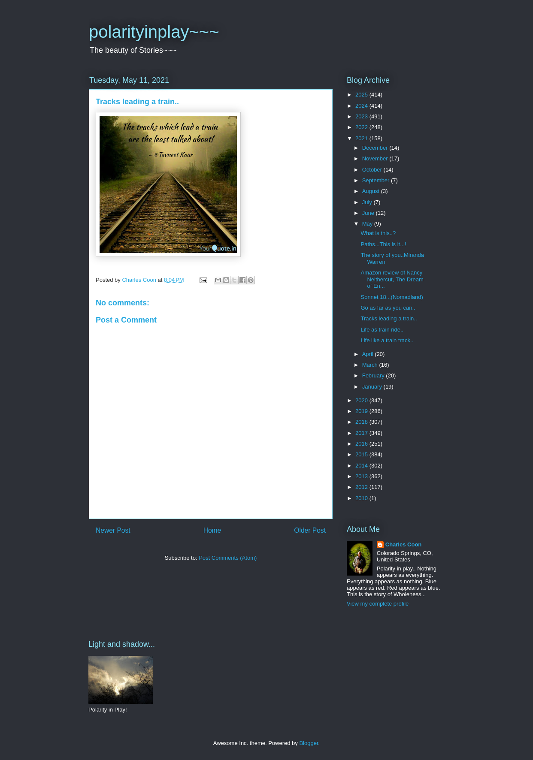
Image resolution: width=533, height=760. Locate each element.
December (376, 148)
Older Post (310, 530)
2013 (362, 476)
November (376, 158)
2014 (362, 465)
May (368, 223)
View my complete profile (378, 603)
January (373, 386)
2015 (362, 454)
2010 (362, 498)
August (371, 191)
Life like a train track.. (386, 340)
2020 (362, 400)
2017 (362, 433)
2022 (362, 127)
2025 (362, 94)
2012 (362, 487)
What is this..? (378, 233)
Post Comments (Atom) (228, 558)
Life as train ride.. (381, 329)
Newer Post (113, 530)
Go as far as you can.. (387, 308)
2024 (362, 106)
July (368, 202)
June (369, 213)
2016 (362, 443)
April (368, 354)
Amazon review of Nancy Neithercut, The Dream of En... (391, 279)
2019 (362, 411)
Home (212, 530)
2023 (362, 116)
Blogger (308, 743)
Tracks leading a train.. (388, 318)
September (376, 180)
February (374, 375)
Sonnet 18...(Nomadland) (391, 297)
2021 (362, 138)
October (373, 169)
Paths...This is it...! (383, 244)
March (370, 365)
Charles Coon (403, 544)
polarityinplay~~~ (154, 31)
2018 (362, 422)
